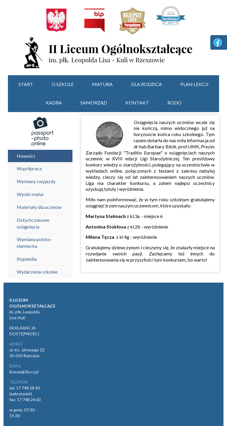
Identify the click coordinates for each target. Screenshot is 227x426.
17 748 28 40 (28, 387)
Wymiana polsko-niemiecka (34, 242)
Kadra (54, 102)
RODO (174, 102)
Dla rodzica (146, 84)
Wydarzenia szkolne (37, 271)
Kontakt (137, 102)
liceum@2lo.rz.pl (23, 371)
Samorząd (93, 102)
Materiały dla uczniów (39, 207)
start (25, 84)
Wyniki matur (30, 194)
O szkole (63, 84)
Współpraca (29, 168)
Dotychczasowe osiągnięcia (33, 223)
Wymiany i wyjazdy (36, 181)
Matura (102, 84)
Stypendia (27, 259)
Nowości (26, 156)
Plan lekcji (194, 84)
